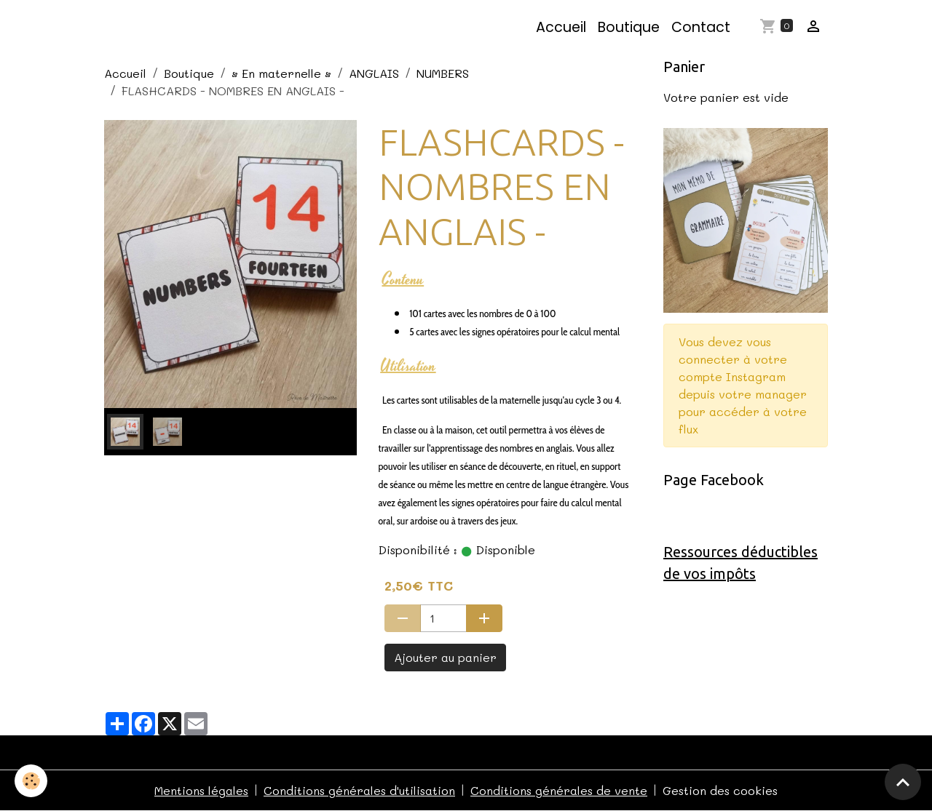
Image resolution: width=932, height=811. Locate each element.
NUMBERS (442, 73)
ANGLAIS (374, 73)
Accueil (561, 27)
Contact (700, 27)
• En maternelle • (281, 73)
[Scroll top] (903, 782)
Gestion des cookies (720, 790)
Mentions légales (201, 790)
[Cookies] (31, 780)
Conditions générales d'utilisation (359, 790)
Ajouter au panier (445, 657)
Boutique (629, 27)
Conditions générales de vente (558, 790)
